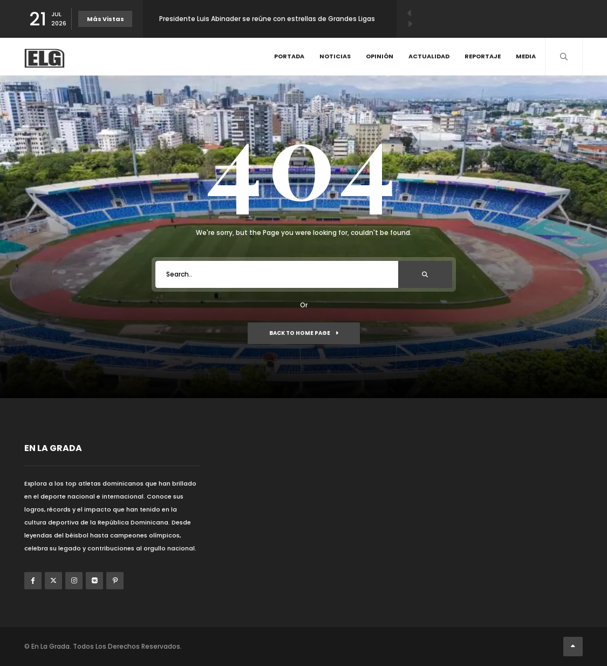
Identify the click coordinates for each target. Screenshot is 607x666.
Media (526, 56)
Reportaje (483, 56)
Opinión (379, 56)
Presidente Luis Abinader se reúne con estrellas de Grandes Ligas (267, 18)
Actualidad (428, 56)
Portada (289, 56)
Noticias (335, 56)
